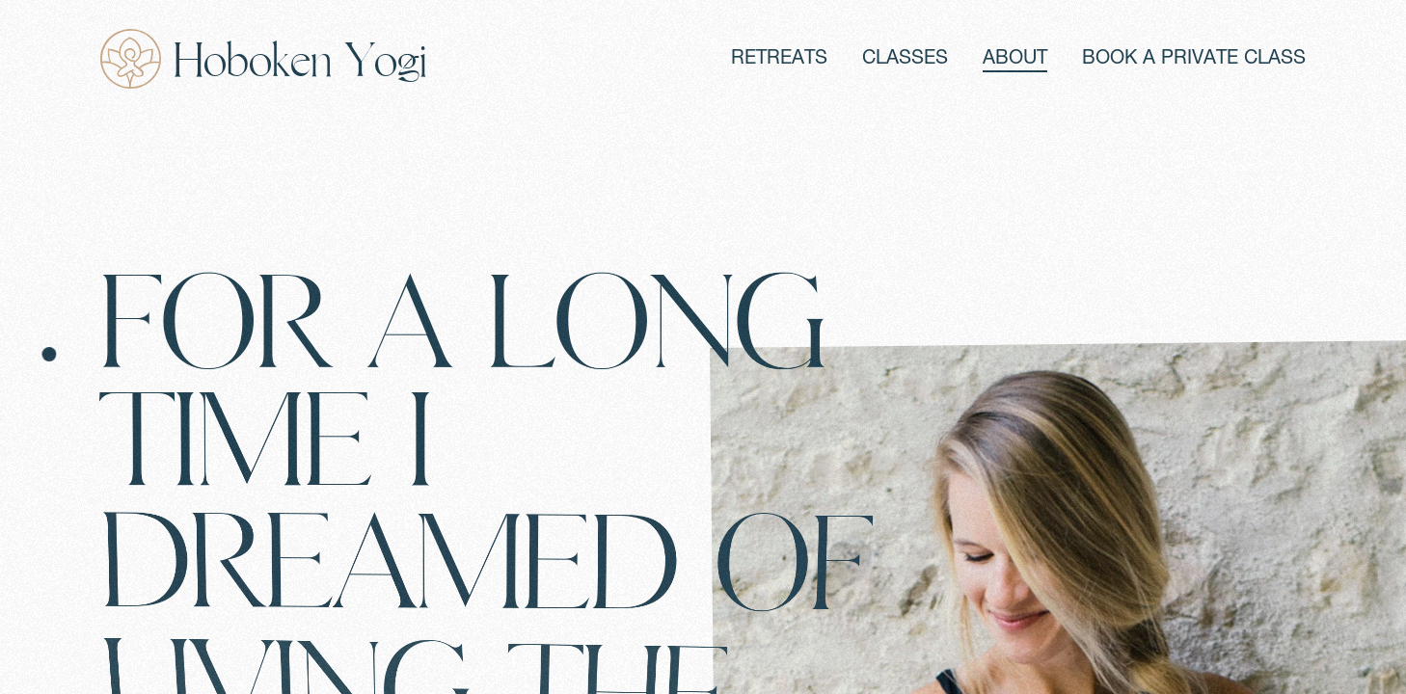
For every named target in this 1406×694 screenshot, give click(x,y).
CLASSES (905, 59)
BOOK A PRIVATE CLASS (1194, 59)
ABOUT (1015, 59)
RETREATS (779, 59)
